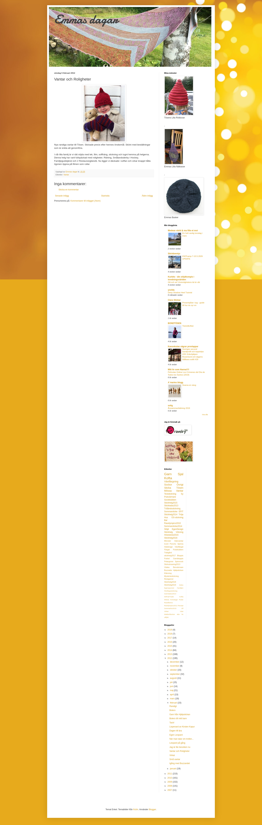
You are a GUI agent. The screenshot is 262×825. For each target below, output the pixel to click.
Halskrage (168, 547)
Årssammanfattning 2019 (179, 408)
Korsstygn (174, 600)
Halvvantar (178, 541)
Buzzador (168, 570)
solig (170, 405)
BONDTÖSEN (174, 323)
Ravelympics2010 (172, 523)
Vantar (66, 175)
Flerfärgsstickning (170, 591)
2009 (170, 782)
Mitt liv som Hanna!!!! (178, 369)
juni (172, 686)
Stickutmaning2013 (172, 564)
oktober (173, 670)
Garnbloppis (178, 558)
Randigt (173, 706)
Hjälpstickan (178, 570)
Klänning (168, 573)
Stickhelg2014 (170, 514)
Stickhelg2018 (170, 582)
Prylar (181, 600)
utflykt (166, 617)
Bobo (181, 585)
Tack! (171, 722)
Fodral (167, 558)
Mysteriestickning (171, 576)
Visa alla (205, 414)
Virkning (179, 532)
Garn (168, 474)
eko (178, 614)
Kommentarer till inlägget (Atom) (85, 201)
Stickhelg (168, 532)
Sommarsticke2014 (173, 526)
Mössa (168, 490)
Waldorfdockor (169, 614)
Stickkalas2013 (171, 505)
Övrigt (180, 484)
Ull (182, 608)
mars (172, 698)
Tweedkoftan (188, 326)
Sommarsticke (170, 511)
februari (174, 703)
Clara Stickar (174, 300)
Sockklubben (170, 500)
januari (173, 768)
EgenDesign (177, 529)
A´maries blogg (175, 382)
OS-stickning (177, 517)
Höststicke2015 (171, 535)
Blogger (152, 809)
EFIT (181, 511)
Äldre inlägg (147, 196)
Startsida (105, 196)
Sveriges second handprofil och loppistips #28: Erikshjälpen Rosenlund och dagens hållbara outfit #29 (193, 354)
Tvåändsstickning (172, 508)
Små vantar (174, 759)
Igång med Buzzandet (179, 763)
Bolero (172, 710)
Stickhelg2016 (170, 538)
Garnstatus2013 (170, 594)
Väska (166, 567)
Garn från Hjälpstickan (179, 714)
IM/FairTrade (169, 597)
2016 (170, 642)
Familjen (180, 588)
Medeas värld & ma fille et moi (183, 230)
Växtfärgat (179, 547)
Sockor (168, 484)
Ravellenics (168, 603)
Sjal (180, 474)
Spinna (180, 544)
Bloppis (180, 555)
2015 (170, 646)
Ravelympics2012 (170, 606)
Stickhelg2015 (170, 503)
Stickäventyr (174, 253)
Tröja (181, 514)
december (175, 662)
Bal (165, 520)
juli (171, 682)
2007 (170, 790)
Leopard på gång (177, 743)
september (175, 674)
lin (182, 614)
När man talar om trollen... (181, 739)
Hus (166, 517)
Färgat (167, 550)
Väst (181, 611)
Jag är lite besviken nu (179, 747)
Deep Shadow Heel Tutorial (180, 292)
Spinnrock (179, 561)
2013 (170, 654)
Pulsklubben (178, 550)
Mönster (167, 541)
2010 (170, 778)
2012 (170, 658)
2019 (170, 630)
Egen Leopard (176, 735)
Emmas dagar (86, 19)
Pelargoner (168, 561)
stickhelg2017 (170, 555)
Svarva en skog (189, 385)
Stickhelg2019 (170, 585)
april (172, 694)
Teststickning (170, 494)
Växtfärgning (171, 481)
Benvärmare (178, 567)
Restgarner (168, 579)
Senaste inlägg (62, 196)
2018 (170, 634)
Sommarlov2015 (170, 608)
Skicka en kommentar (69, 189)
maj (172, 690)
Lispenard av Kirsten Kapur (182, 726)
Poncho (173, 544)
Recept (180, 606)
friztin (135, 809)
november (175, 666)
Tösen (179, 487)
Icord (166, 544)
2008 (170, 786)
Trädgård (168, 553)
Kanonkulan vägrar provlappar (183, 346)
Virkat (166, 611)
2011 (170, 773)
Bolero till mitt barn (178, 718)
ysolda (171, 290)
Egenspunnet (169, 588)
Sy (182, 494)
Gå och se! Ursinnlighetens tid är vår (184, 282)
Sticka (167, 487)
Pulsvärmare (170, 497)
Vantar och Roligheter (179, 751)
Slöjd (166, 529)
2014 (170, 650)
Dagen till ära (175, 730)
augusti (173, 678)
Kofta (168, 478)
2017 (170, 638)
